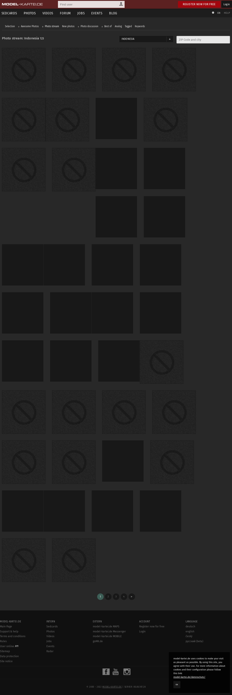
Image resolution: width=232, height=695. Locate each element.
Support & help (9, 630)
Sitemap (5, 650)
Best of (108, 26)
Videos (48, 13)
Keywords (140, 26)
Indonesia (128, 39)
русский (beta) (194, 640)
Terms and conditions (12, 635)
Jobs (82, 13)
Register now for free (199, 4)
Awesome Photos (30, 26)
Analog (118, 26)
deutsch (190, 625)
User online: (9, 645)
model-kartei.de (112, 686)
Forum (66, 13)
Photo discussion (89, 26)
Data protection (9, 655)
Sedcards (52, 625)
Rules (3, 640)
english (190, 630)
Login (227, 4)
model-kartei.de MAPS (106, 625)
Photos (30, 13)
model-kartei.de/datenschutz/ (189, 677)
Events (97, 13)
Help (227, 13)
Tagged (128, 26)
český (189, 635)
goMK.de (98, 640)
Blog (114, 13)
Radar (50, 650)
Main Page (6, 625)
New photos (68, 26)
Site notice (6, 660)
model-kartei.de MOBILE (107, 635)
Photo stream (52, 26)
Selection (10, 26)
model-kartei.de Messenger (109, 630)
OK (177, 684)
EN (218, 13)
